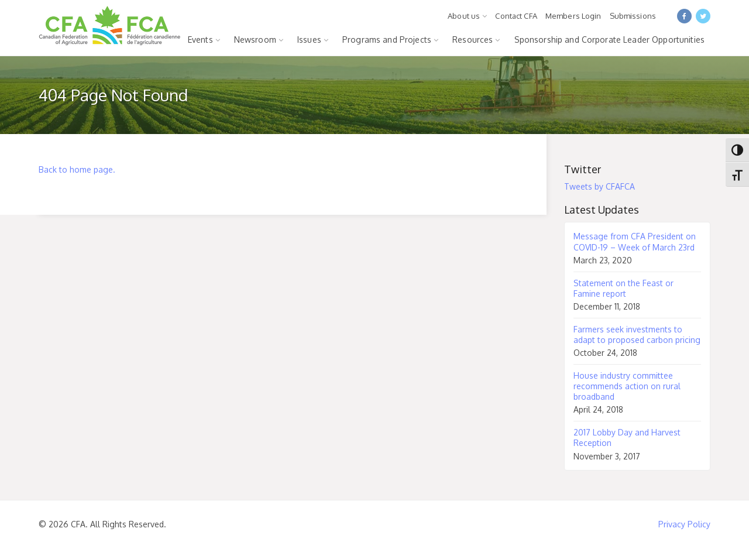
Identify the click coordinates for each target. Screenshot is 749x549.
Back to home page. (77, 169)
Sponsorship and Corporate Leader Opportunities (609, 39)
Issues (309, 39)
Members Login (573, 15)
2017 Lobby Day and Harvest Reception (627, 437)
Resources (472, 39)
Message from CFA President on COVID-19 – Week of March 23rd (634, 241)
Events (200, 39)
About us (464, 15)
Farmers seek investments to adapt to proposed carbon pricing (636, 334)
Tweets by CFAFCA (599, 186)
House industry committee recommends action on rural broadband (627, 386)
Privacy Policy (684, 524)
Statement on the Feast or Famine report (623, 288)
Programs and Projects (386, 39)
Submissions (633, 15)
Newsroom (255, 39)
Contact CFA (516, 15)
